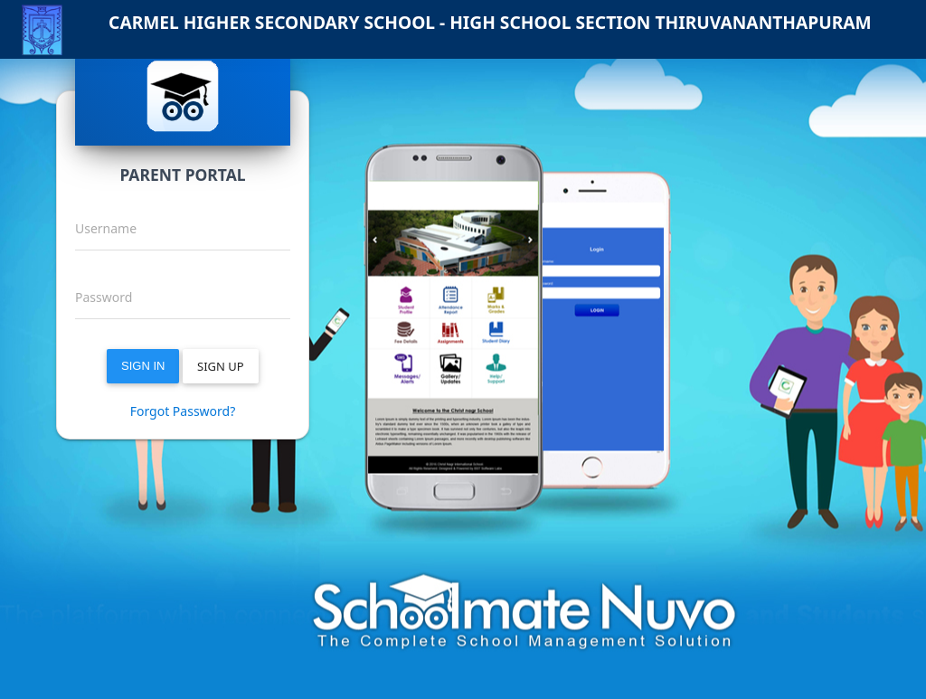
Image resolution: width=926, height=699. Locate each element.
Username (106, 228)
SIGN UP (220, 366)
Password (103, 297)
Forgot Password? (183, 411)
